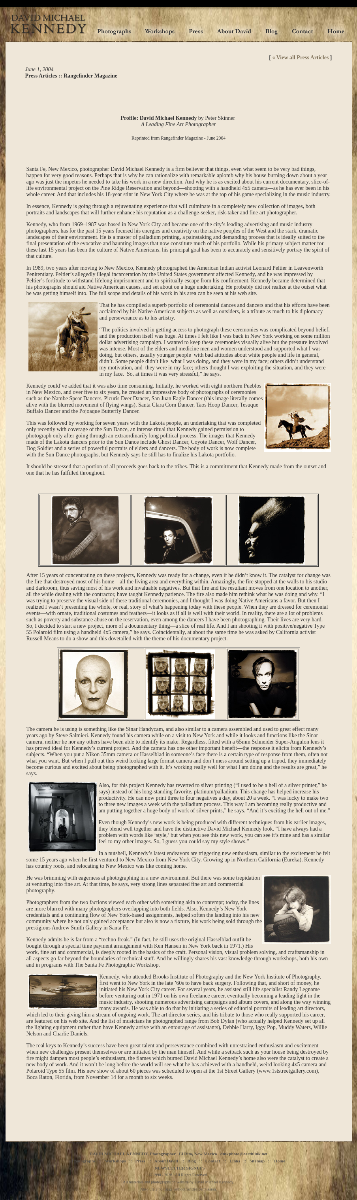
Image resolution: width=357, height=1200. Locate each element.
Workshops (115, 1162)
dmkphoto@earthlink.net (243, 1155)
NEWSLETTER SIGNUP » (180, 1169)
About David (166, 1162)
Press (140, 1162)
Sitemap (257, 1162)
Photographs (84, 1162)
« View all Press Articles (300, 58)
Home (279, 1162)
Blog (192, 1162)
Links (234, 1162)
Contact (212, 1162)
